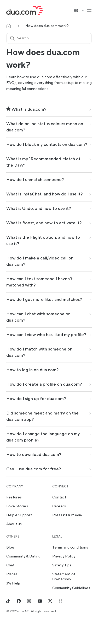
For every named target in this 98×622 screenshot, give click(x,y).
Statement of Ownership (63, 576)
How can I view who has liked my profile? (46, 334)
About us (14, 524)
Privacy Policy (63, 556)
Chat (10, 565)
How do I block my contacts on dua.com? (46, 144)
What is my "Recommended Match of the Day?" (43, 162)
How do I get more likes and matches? (44, 299)
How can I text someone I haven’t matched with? (39, 282)
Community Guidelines (71, 588)
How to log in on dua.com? (32, 370)
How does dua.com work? (47, 26)
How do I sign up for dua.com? (36, 398)
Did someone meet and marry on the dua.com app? (42, 416)
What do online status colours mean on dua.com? (44, 127)
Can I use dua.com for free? (33, 469)
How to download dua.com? (33, 454)
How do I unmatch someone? (35, 179)
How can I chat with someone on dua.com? (38, 317)
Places (12, 574)
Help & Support (19, 515)
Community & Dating (23, 556)
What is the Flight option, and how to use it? (43, 240)
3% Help (13, 583)
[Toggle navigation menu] (89, 10)
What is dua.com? (26, 109)
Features (14, 497)
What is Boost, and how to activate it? (44, 223)
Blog (10, 547)
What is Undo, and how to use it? (38, 208)
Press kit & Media (67, 515)
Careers (59, 506)
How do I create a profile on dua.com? (44, 384)
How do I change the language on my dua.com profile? (43, 437)
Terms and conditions (70, 547)
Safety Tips (61, 565)
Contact (59, 497)
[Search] (49, 38)
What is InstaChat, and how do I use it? (44, 194)
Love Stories (17, 506)
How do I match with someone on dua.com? (39, 352)
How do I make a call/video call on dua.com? (39, 261)
